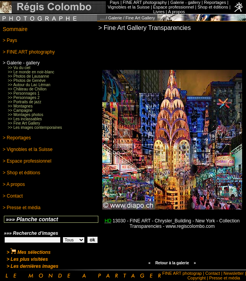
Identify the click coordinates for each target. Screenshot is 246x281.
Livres (158, 11)
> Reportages (17, 137)
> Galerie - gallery (21, 63)
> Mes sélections (29, 252)
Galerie (115, 18)
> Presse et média (21, 207)
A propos (176, 11)
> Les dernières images (32, 266)
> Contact (13, 196)
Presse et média (224, 278)
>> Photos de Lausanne (28, 76)
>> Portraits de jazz (24, 102)
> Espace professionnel (27, 161)
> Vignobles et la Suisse (27, 149)
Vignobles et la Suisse (129, 7)
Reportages (215, 2)
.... (102, 18)
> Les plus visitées (27, 259)
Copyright (196, 278)
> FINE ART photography (29, 52)
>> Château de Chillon (27, 89)
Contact (212, 273)
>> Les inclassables (25, 119)
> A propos (14, 184)
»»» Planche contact (32, 219)
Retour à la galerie (172, 263)
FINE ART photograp (182, 273)
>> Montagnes (20, 106)
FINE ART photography (145, 2)
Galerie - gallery (185, 2)
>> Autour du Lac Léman (29, 85)
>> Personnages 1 (24, 93)
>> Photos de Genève (26, 80)
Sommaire (15, 29)
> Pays (10, 40)
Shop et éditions (212, 7)
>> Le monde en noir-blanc (31, 72)
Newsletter (233, 273)
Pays (114, 2)
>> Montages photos (25, 115)
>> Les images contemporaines (35, 127)
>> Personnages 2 (24, 97)
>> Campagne (20, 110)
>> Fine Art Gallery (24, 123)
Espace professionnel (173, 7)
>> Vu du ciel (19, 68)
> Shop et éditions (21, 172)
